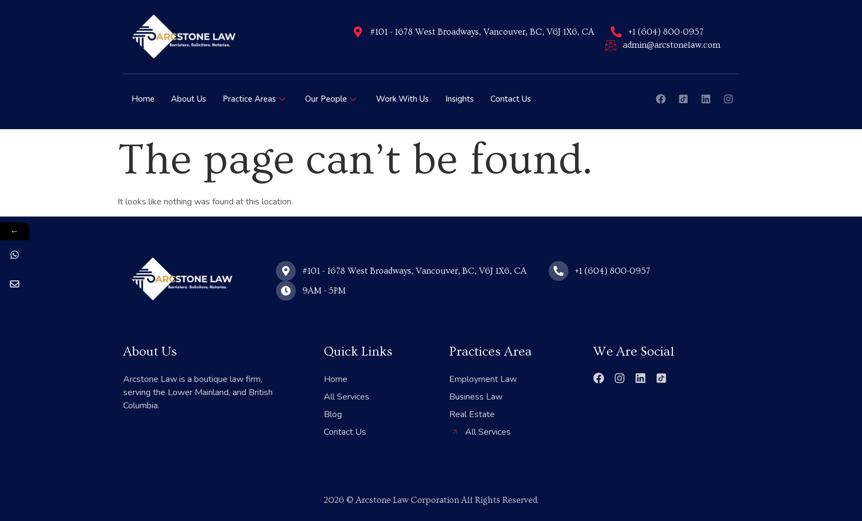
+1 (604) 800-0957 (666, 32)
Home (142, 98)
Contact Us (510, 98)
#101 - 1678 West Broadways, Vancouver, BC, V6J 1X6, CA (482, 32)
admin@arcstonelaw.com (671, 45)
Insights (459, 98)
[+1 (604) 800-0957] (616, 31)
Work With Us (402, 98)
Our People (330, 98)
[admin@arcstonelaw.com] (610, 45)
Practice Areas (254, 98)
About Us (188, 98)
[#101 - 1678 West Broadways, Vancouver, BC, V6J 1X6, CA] (357, 31)
